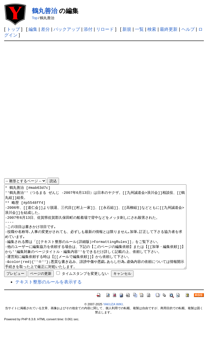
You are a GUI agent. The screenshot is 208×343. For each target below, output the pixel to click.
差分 (45, 29)
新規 (126, 29)
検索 (151, 29)
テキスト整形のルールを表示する (48, 298)
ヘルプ (188, 29)
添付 (88, 29)
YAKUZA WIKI (113, 320)
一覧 (139, 29)
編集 (33, 29)
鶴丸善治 (44, 10)
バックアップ (66, 29)
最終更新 (169, 29)
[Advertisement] (67, 110)
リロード (105, 29)
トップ (13, 29)
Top (35, 18)
